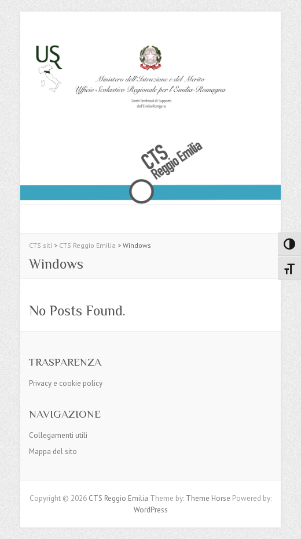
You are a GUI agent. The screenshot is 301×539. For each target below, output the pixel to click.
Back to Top (285, 523)
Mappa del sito (53, 451)
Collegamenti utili (58, 435)
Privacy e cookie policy (65, 383)
